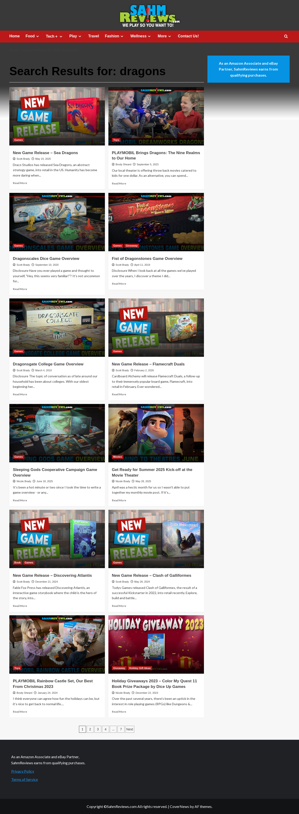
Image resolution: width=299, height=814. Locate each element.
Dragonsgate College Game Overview (48, 364)
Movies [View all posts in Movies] (117, 456)
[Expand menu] (37, 36)
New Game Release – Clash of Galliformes (151, 575)
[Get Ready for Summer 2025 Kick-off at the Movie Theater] (156, 433)
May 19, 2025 (43, 158)
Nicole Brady (24, 481)
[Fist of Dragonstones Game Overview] (156, 222)
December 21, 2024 (46, 581)
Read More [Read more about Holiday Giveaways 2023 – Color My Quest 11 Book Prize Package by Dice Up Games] (119, 711)
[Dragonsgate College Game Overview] (57, 327)
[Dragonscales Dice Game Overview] (57, 222)
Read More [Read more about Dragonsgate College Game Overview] (20, 394)
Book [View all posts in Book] (17, 562)
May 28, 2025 (143, 481)
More (165, 36)
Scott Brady (23, 158)
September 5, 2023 (148, 164)
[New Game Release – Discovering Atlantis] (57, 539)
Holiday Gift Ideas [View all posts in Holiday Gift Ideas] (140, 668)
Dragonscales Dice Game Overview (46, 258)
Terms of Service (24, 779)
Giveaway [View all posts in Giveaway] (132, 245)
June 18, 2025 (44, 481)
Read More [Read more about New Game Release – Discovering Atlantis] (20, 606)
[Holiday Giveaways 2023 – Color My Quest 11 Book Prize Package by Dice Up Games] (156, 644)
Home (14, 36)
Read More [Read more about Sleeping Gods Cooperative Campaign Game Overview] (20, 500)
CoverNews (179, 806)
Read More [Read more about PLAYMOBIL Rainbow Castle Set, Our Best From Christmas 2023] (20, 711)
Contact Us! (188, 36)
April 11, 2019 (142, 264)
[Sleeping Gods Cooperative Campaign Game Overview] (57, 433)
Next (129, 729)
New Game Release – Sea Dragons (45, 153)
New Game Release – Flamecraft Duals (148, 364)
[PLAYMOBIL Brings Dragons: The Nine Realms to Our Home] (156, 116)
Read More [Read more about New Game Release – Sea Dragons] (20, 183)
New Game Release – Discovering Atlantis (52, 575)
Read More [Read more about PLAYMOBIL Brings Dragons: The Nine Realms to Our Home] (119, 183)
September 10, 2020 (47, 264)
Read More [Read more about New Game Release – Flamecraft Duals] (119, 394)
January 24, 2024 (47, 692)
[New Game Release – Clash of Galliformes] (156, 539)
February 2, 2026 (144, 370)
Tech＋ (55, 36)
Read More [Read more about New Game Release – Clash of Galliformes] (119, 606)
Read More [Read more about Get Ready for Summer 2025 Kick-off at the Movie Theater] (119, 500)
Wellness (141, 36)
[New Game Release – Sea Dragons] (57, 116)
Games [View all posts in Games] (18, 139)
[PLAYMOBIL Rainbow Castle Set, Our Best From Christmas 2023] (57, 644)
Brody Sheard (123, 164)
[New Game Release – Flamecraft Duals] (156, 327)
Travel (93, 36)
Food (32, 36)
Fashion (115, 36)
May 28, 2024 (142, 581)
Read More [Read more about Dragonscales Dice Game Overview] (20, 289)
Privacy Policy (22, 771)
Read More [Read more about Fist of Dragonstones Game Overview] (119, 283)
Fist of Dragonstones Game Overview (147, 258)
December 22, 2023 (146, 692)
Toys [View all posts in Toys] (116, 139)
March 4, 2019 (43, 370)
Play (75, 36)
